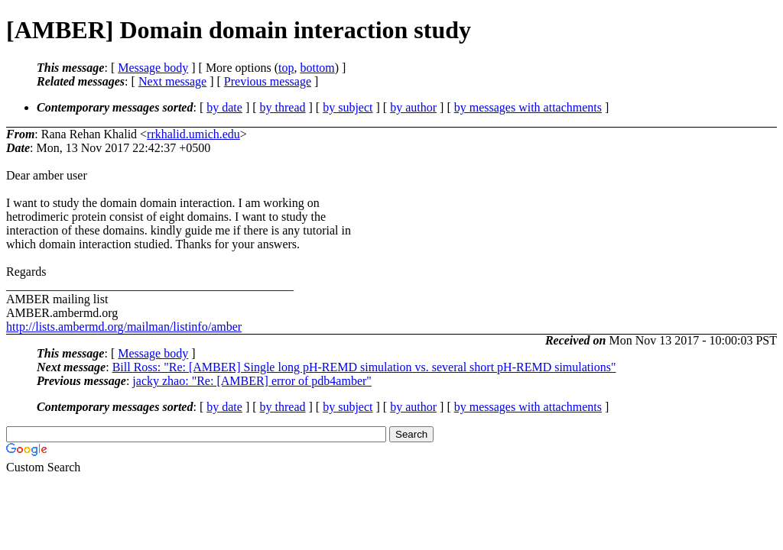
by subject (347, 107)
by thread (283, 107)
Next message (172, 81)
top (286, 67)
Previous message (267, 81)
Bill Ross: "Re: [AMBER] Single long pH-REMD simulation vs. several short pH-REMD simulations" (364, 367)
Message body (153, 67)
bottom (317, 67)
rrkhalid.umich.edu (193, 134)
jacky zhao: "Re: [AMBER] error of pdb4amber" (252, 380)
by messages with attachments (528, 107)
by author (413, 107)
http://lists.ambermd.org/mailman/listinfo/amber (124, 326)
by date (224, 107)
